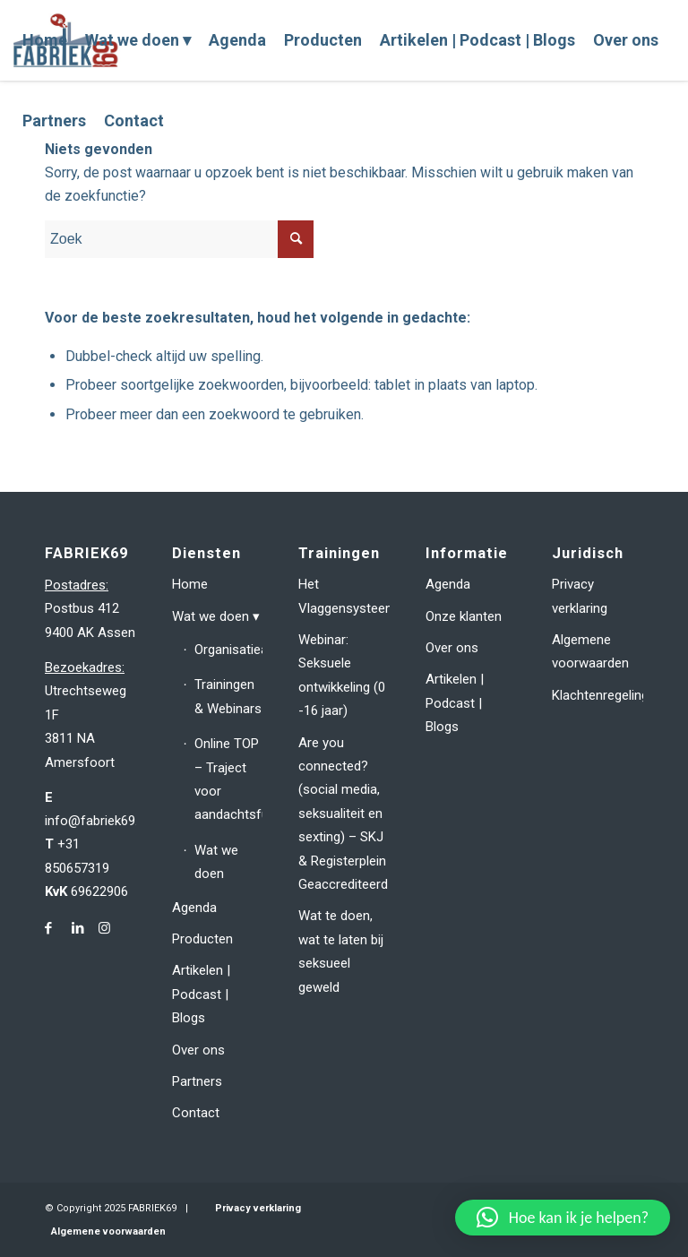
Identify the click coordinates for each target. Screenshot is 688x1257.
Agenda (194, 908)
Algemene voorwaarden (590, 651)
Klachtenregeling (597, 695)
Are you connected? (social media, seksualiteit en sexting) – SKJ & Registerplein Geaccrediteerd (343, 813)
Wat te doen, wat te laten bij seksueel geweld (340, 951)
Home (190, 584)
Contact (195, 1113)
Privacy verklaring (579, 596)
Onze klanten (464, 616)
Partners (197, 1081)
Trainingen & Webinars (228, 696)
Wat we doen (210, 616)
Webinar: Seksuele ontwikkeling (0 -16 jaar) (341, 675)
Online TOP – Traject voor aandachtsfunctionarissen (228, 779)
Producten (202, 939)
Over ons (198, 1050)
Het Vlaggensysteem (344, 596)
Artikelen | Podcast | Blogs (201, 994)
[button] (562, 1217)
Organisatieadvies (228, 649)
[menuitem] (44, 40)
